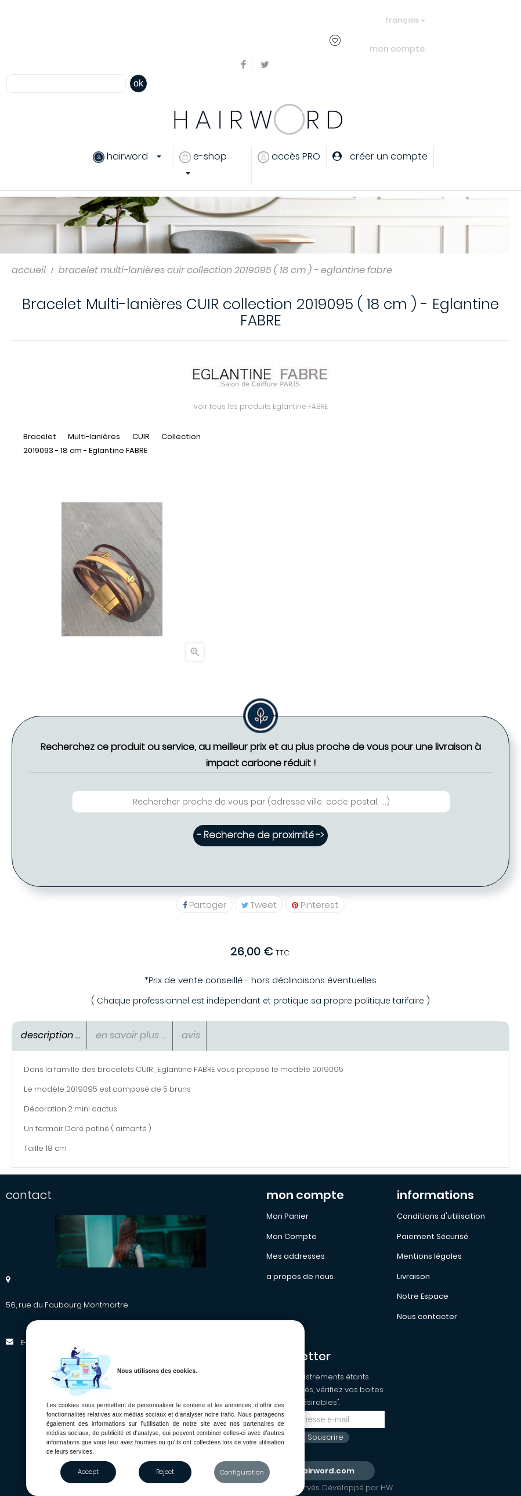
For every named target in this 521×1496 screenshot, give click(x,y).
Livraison (413, 1276)
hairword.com (325, 1470)
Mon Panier (287, 1216)
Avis (191, 1035)
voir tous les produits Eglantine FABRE (261, 406)
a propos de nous (300, 1276)
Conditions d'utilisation (441, 1216)
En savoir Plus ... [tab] (131, 1035)
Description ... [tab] (51, 1035)
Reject (165, 1471)
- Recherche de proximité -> (260, 835)
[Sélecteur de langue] (405, 14)
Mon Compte (291, 1236)
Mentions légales (429, 1256)
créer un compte (268, 19)
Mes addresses (295, 1256)
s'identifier (203, 19)
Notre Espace (422, 1296)
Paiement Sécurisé (432, 1236)
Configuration (242, 1472)
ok (138, 83)
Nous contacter (427, 1316)
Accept (88, 1471)
